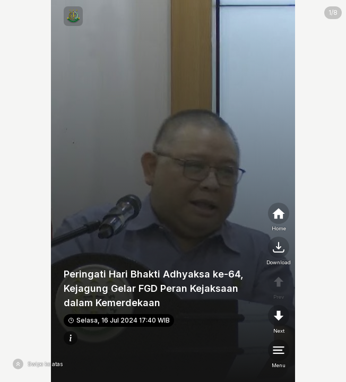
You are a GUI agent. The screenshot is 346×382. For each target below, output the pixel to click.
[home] (278, 217)
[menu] (278, 354)
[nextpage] (278, 251)
